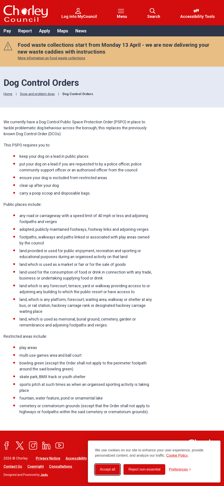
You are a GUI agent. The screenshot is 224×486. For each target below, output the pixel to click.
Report (25, 31)
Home (8, 94)
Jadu (44, 475)
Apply (44, 31)
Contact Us (13, 466)
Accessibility (76, 458)
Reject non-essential (144, 469)
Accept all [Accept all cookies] (107, 469)
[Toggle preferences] (180, 469)
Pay (7, 31)
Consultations (60, 466)
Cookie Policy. (177, 455)
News (81, 31)
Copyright (35, 466)
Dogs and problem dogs (37, 94)
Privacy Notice (48, 458)
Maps (62, 31)
